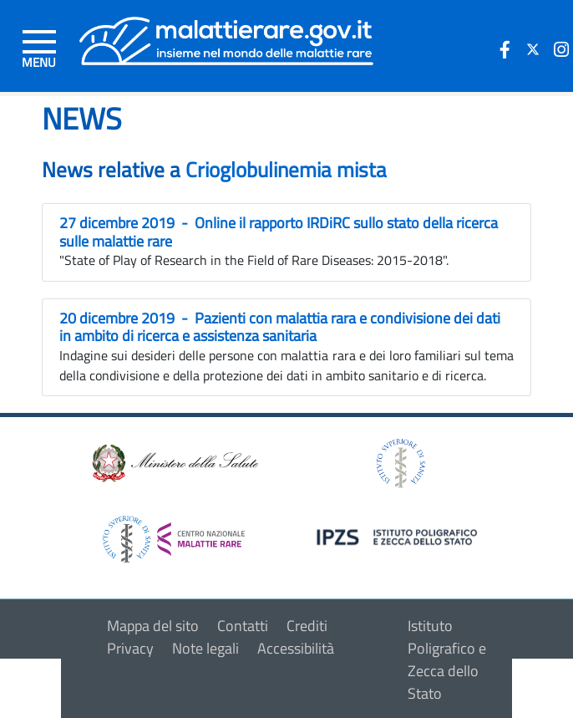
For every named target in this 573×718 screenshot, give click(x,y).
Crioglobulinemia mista (286, 170)
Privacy (130, 648)
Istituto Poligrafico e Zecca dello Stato (447, 659)
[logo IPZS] (399, 535)
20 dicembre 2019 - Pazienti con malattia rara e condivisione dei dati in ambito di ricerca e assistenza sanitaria (279, 327)
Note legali (205, 648)
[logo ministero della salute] (174, 462)
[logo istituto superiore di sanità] (399, 462)
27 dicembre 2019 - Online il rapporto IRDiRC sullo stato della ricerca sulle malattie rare (278, 231)
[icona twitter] (532, 49)
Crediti (306, 625)
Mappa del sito (153, 625)
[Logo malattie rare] (226, 39)
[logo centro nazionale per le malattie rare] (174, 534)
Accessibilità (295, 648)
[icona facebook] (504, 49)
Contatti (242, 625)
